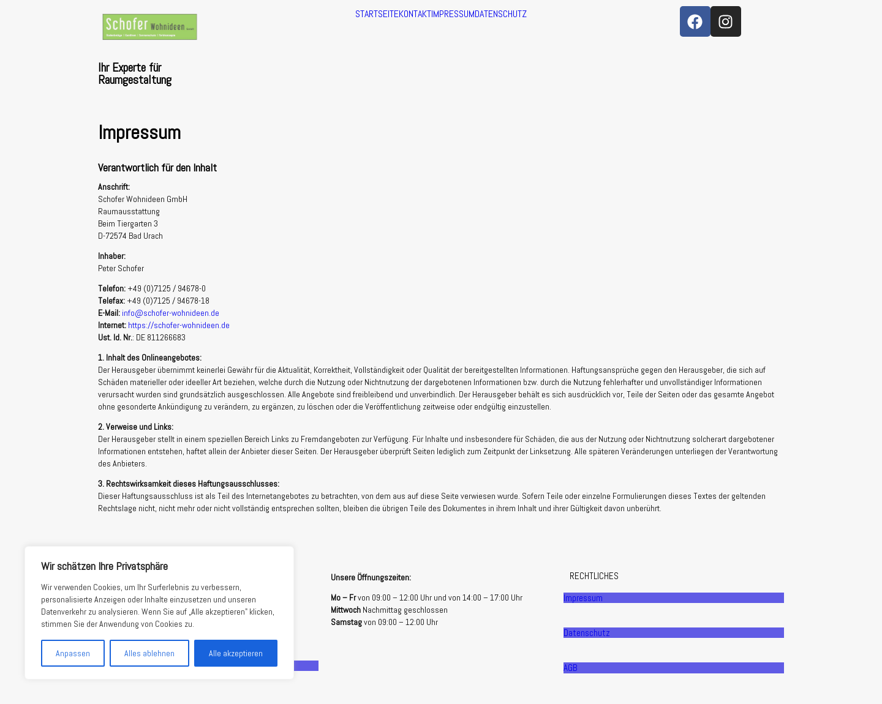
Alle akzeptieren (236, 653)
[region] (159, 613)
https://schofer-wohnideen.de (179, 325)
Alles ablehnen (149, 653)
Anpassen (73, 653)
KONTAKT (415, 13)
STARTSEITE (377, 13)
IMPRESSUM (453, 13)
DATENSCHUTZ (501, 13)
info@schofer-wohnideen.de (170, 312)
